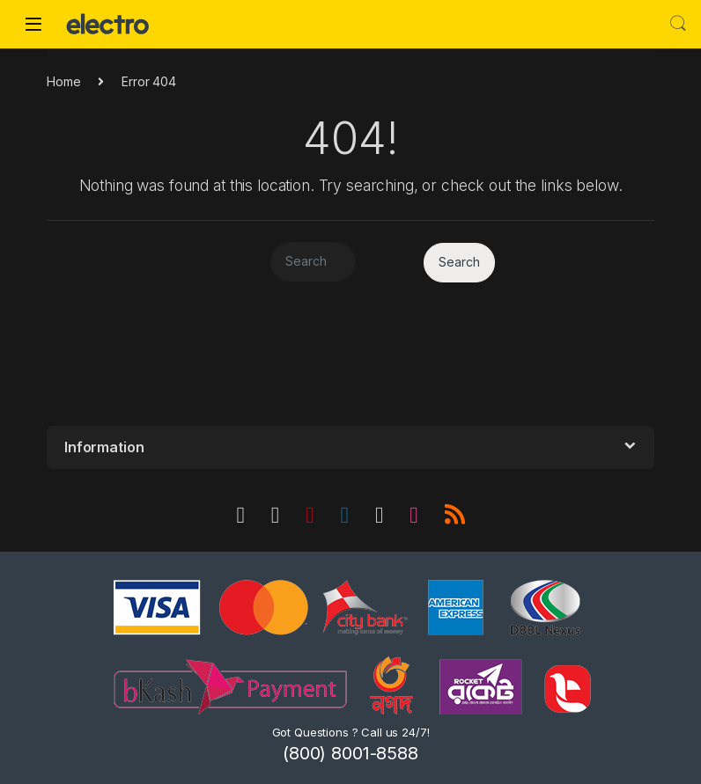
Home (63, 81)
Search (678, 23)
